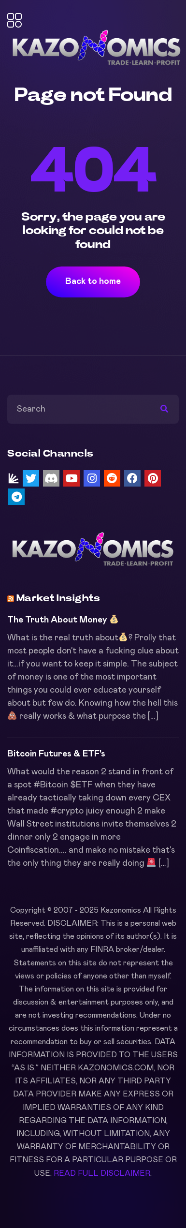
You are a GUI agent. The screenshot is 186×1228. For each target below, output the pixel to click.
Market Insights (58, 598)
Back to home (93, 281)
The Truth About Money (62, 619)
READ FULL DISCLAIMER (102, 1173)
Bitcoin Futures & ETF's (56, 754)
